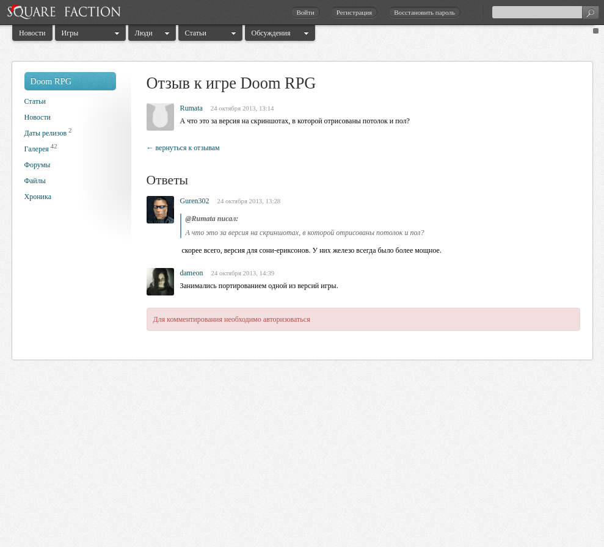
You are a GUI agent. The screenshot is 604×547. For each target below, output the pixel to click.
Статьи (195, 33)
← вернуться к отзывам (183, 147)
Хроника (37, 196)
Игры (70, 33)
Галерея (36, 149)
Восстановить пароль (424, 12)
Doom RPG (51, 81)
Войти (305, 12)
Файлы (35, 180)
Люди (144, 33)
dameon (191, 273)
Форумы (37, 165)
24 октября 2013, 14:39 (243, 273)
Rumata (191, 108)
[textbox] (545, 12)
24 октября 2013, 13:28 (249, 201)
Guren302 (194, 201)
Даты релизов (45, 133)
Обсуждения (271, 33)
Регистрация (354, 12)
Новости (32, 33)
